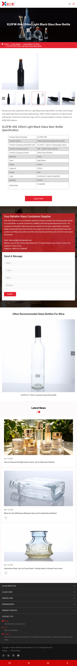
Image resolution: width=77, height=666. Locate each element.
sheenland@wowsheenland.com (14, 624)
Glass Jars (7, 592)
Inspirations (8, 604)
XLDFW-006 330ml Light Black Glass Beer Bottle (24, 46)
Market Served (9, 610)
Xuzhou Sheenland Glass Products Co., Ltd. (25, 647)
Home (6, 44)
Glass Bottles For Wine (31, 44)
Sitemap (4, 650)
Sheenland (7, 598)
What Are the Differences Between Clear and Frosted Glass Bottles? (30, 513)
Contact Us (7, 616)
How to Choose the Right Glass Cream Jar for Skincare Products (29, 462)
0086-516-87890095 (11, 630)
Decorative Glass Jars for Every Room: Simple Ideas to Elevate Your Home (33, 568)
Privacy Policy (15, 650)
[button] (3, 98)
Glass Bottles (16, 44)
